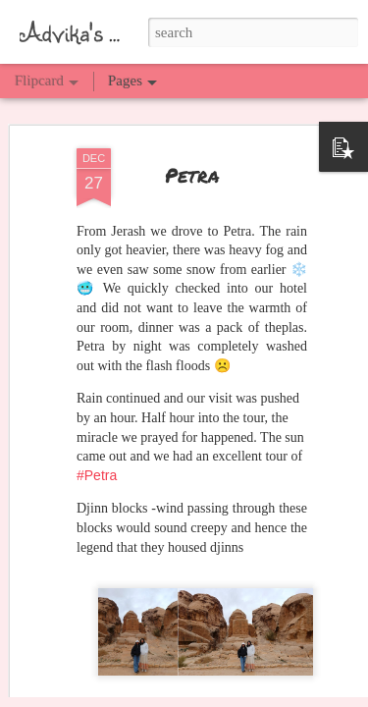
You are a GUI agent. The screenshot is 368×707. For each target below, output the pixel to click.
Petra (192, 132)
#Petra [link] (97, 433)
